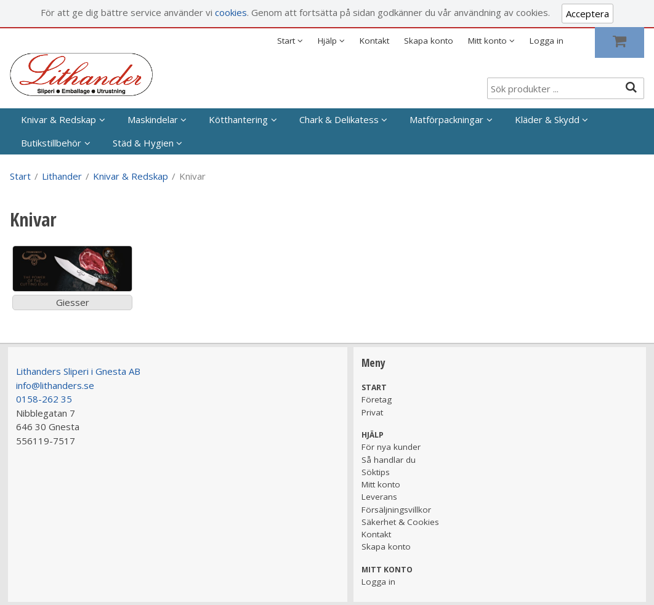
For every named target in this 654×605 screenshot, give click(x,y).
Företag (376, 399)
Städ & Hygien (143, 143)
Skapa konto (428, 40)
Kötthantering (238, 119)
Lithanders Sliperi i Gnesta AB (78, 371)
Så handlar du (388, 459)
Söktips (375, 472)
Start (20, 176)
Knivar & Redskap (58, 119)
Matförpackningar (446, 119)
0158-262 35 (44, 399)
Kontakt (374, 40)
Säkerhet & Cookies (400, 521)
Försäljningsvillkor (396, 509)
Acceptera (587, 13)
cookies (231, 12)
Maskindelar (152, 119)
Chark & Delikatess (339, 119)
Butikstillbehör (51, 143)
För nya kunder (391, 446)
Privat (372, 412)
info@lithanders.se (55, 385)
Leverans (379, 496)
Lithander (62, 176)
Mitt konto (380, 484)
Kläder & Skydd (547, 119)
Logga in (546, 40)
